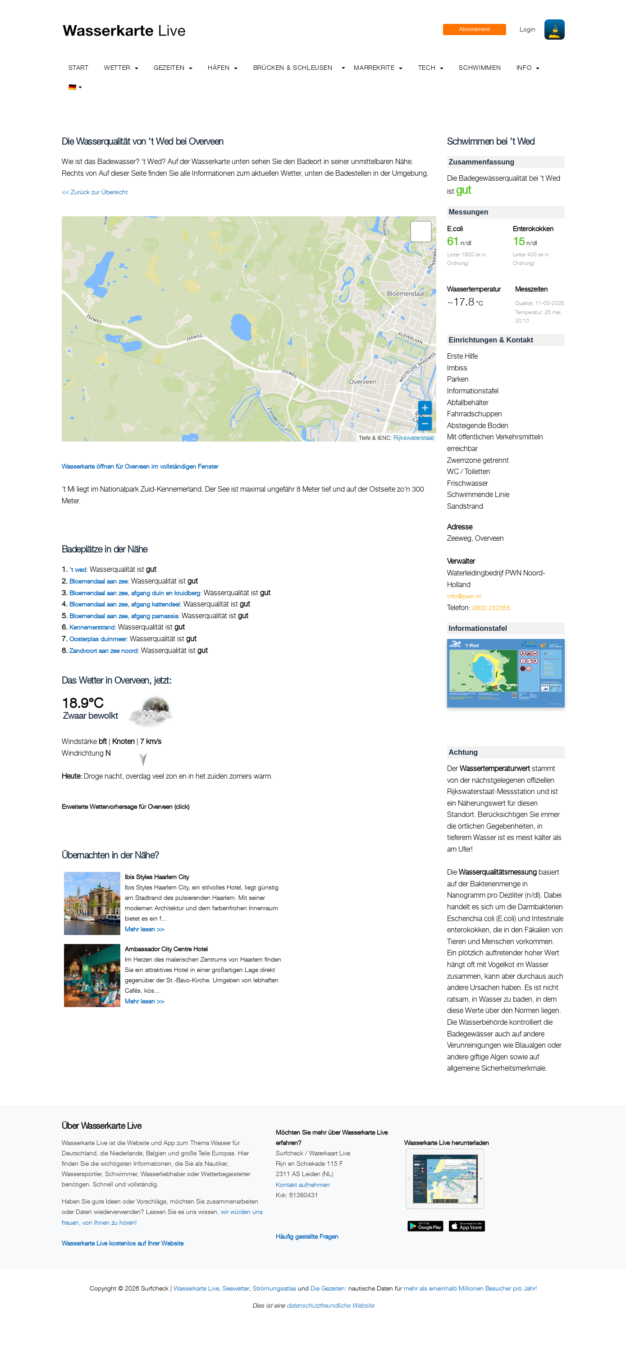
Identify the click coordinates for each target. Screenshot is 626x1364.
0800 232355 (491, 607)
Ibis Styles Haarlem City (157, 876)
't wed (77, 569)
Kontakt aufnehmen (303, 1184)
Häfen (223, 67)
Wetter (121, 67)
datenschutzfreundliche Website (330, 1305)
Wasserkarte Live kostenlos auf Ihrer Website (122, 1243)
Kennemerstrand (91, 627)
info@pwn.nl (464, 596)
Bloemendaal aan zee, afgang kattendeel (124, 604)
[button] (421, 232)
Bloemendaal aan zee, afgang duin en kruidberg (134, 593)
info (527, 67)
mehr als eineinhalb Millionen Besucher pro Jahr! (470, 1288)
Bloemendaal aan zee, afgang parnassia (123, 616)
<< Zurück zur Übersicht (95, 192)
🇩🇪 (75, 87)
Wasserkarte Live (196, 1288)
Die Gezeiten (328, 1288)
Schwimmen (480, 67)
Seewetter (236, 1288)
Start (79, 67)
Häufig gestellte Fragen (307, 1236)
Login (527, 29)
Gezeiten (173, 67)
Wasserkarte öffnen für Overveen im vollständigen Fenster (140, 466)
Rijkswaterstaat (413, 437)
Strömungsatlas (274, 1288)
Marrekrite (378, 67)
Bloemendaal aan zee (98, 581)
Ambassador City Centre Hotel (166, 949)
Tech (430, 67)
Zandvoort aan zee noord (103, 650)
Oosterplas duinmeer (97, 639)
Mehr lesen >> (144, 929)
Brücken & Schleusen (293, 67)
